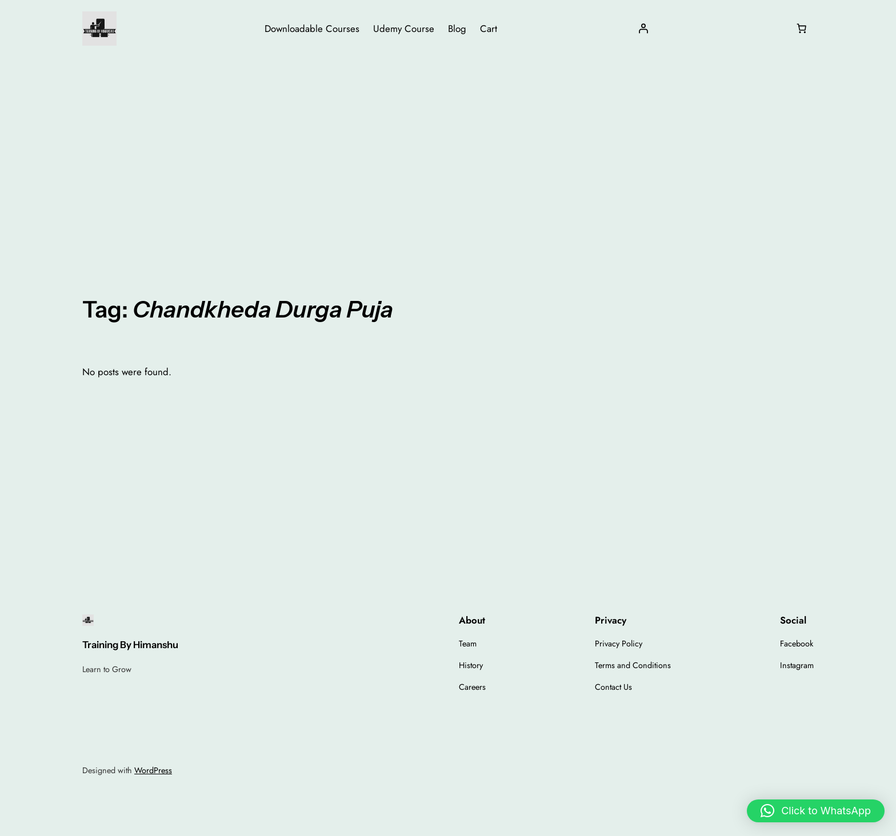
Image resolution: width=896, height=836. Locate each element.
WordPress (153, 770)
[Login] (643, 29)
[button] (816, 810)
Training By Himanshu (130, 644)
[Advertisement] (448, 148)
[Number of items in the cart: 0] (802, 29)
